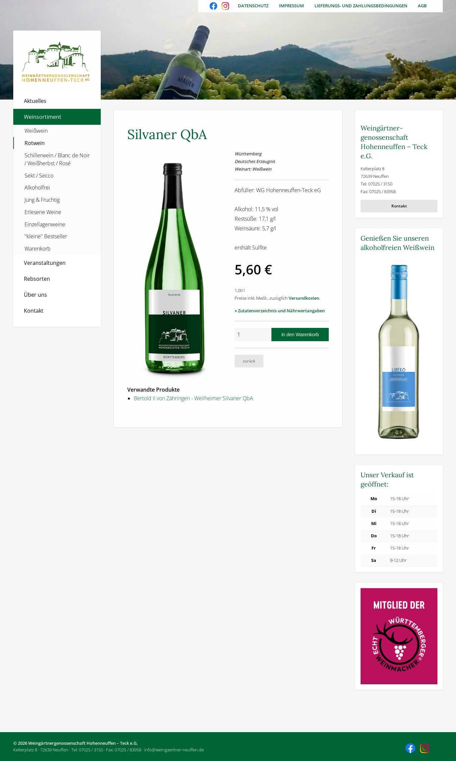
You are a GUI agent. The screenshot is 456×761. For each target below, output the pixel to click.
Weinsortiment (42, 116)
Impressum (291, 6)
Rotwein (35, 143)
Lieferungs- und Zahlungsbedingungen (360, 6)
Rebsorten (37, 278)
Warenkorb (38, 248)
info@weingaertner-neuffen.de (174, 750)
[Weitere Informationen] (399, 353)
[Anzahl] (253, 334)
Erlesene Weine (43, 212)
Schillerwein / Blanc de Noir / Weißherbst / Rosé (57, 159)
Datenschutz (253, 6)
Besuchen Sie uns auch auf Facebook (214, 6)
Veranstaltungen (45, 262)
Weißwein (36, 130)
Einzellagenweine (45, 224)
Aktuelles (35, 101)
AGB (422, 6)
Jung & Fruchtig (42, 199)
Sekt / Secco (39, 175)
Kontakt (33, 310)
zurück (249, 361)
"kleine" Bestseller (46, 236)
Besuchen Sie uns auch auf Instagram (226, 6)
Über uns (35, 294)
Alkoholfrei (37, 187)
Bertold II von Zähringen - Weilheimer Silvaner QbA (193, 398)
